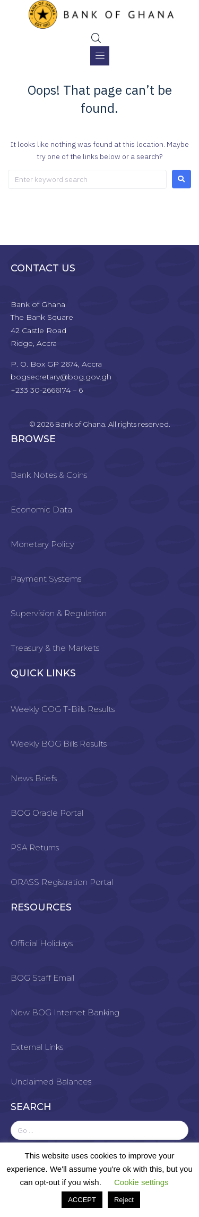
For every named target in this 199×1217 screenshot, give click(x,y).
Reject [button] (124, 1200)
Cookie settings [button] (141, 1182)
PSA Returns (35, 847)
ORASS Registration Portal (62, 882)
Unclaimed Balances (51, 1082)
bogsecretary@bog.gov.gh (61, 377)
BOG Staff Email (42, 978)
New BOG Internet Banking (65, 1012)
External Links (37, 1047)
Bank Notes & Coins (49, 475)
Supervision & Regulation (59, 613)
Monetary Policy (42, 544)
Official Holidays (42, 943)
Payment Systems (46, 579)
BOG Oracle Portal (47, 813)
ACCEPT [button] (82, 1200)
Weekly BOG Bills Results (59, 744)
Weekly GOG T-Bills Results (63, 709)
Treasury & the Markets (55, 648)
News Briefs (34, 778)
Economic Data (41, 509)
